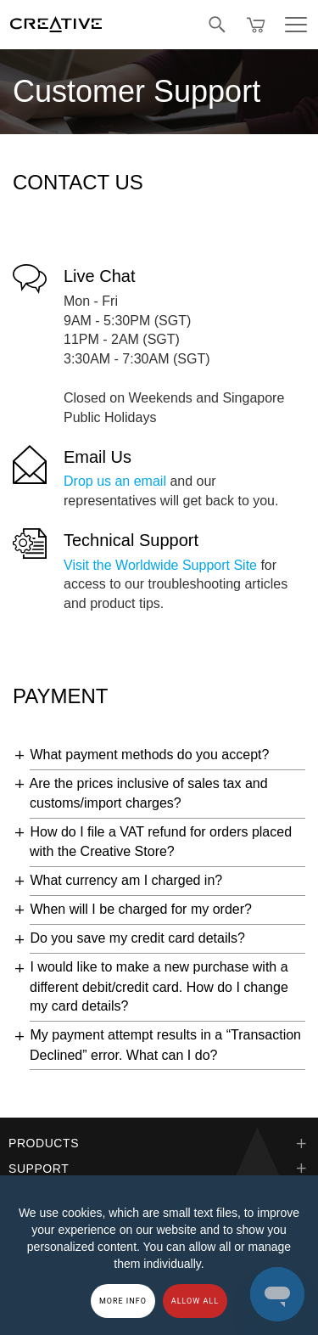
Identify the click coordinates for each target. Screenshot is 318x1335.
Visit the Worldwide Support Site (160, 565)
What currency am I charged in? (126, 880)
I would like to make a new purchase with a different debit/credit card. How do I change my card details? (159, 986)
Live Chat (100, 276)
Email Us (97, 457)
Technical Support (131, 540)
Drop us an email (115, 481)
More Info (123, 1301)
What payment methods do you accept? (149, 754)
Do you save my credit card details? (137, 938)
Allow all (195, 1301)
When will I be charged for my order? (140, 909)
